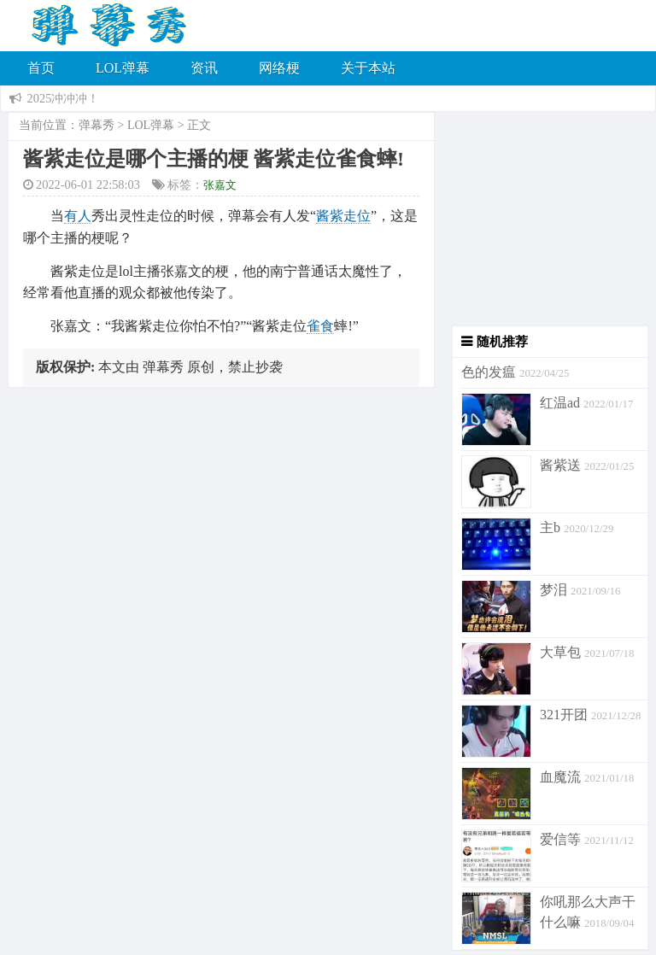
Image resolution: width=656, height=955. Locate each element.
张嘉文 (220, 185)
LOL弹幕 (122, 68)
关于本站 (368, 68)
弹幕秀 (96, 125)
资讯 (204, 68)
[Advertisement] (541, 218)
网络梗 (279, 68)
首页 (41, 68)
